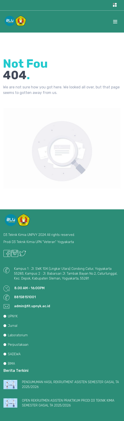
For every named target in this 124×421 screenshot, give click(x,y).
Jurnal (10, 326)
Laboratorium (15, 335)
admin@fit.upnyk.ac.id (32, 306)
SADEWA (12, 354)
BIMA (9, 364)
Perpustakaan (15, 345)
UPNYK (10, 316)
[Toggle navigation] (115, 5)
